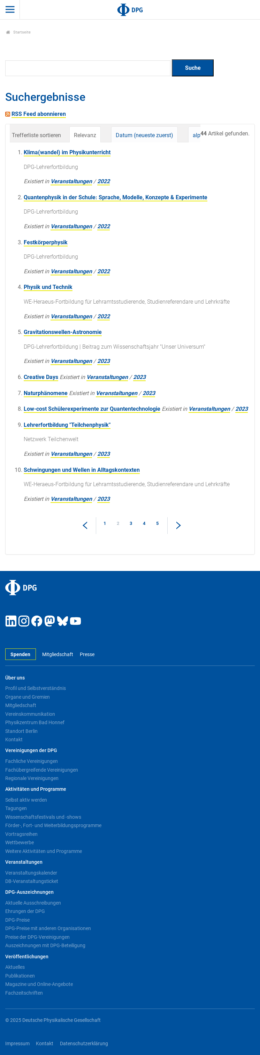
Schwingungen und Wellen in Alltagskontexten (82, 470)
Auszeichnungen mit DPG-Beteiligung (45, 945)
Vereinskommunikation (30, 714)
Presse (87, 654)
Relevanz (85, 135)
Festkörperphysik (46, 242)
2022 (103, 181)
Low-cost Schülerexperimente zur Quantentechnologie (92, 409)
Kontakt (14, 739)
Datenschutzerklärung (84, 1044)
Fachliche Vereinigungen (31, 761)
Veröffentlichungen (26, 957)
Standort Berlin (21, 731)
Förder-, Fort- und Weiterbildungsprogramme (53, 825)
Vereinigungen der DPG (31, 750)
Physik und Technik (48, 287)
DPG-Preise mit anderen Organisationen (48, 928)
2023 (103, 361)
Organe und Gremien (27, 697)
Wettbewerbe (19, 842)
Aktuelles (15, 967)
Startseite (18, 32)
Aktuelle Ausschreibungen (33, 903)
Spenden (20, 654)
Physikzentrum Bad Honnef (34, 722)
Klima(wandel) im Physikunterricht (67, 152)
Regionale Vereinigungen (32, 778)
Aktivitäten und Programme (35, 789)
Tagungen (16, 808)
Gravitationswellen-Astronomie (63, 332)
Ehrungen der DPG (25, 911)
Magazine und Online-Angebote (39, 984)
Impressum (17, 1044)
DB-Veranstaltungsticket (31, 881)
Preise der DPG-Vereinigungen (37, 937)
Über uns (15, 678)
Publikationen (20, 976)
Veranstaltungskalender (31, 873)
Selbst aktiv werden (26, 800)
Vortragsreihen (21, 834)
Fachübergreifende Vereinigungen (41, 770)
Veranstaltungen (71, 181)
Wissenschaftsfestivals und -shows (43, 817)
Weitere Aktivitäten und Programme (43, 851)
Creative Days (41, 377)
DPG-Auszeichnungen (29, 892)
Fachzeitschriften (24, 993)
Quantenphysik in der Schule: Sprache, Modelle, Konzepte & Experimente (115, 197)
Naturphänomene (46, 393)
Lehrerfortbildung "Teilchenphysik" (67, 425)
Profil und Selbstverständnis (35, 688)
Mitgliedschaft (57, 654)
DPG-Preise (17, 920)
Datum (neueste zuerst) (144, 135)
